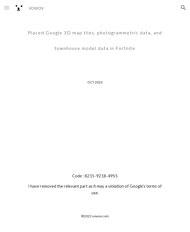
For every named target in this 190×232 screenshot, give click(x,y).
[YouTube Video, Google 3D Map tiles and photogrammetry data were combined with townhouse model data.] (95, 129)
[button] (6, 7)
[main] (95, 36)
